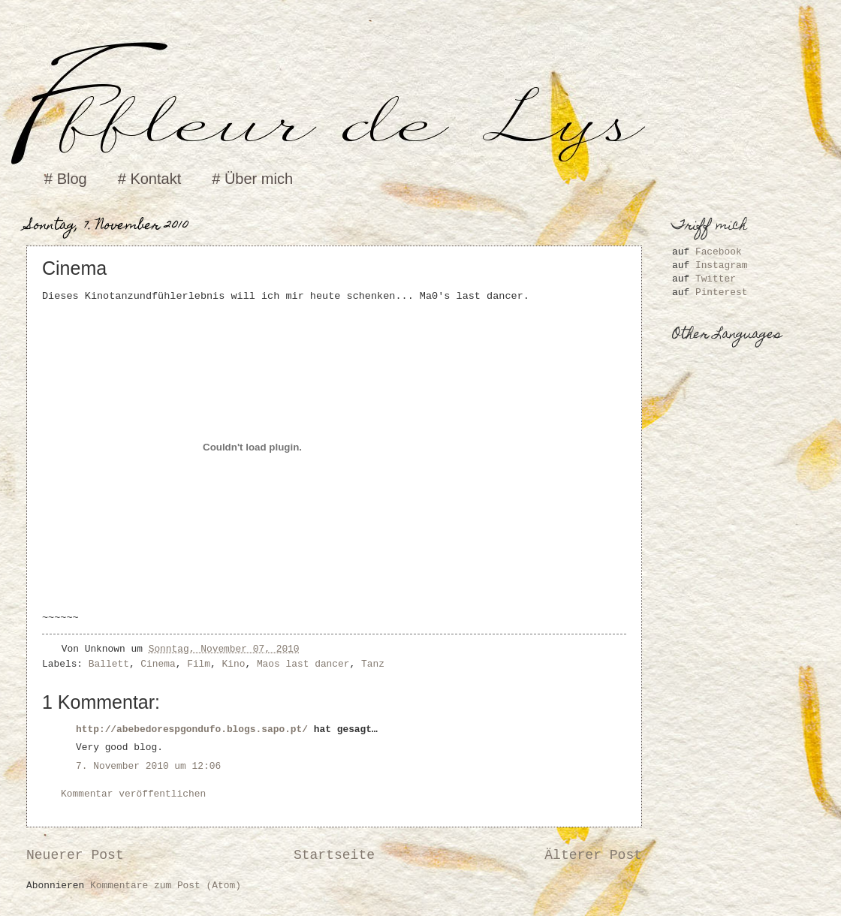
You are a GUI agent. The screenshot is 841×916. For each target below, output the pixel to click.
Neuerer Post (75, 855)
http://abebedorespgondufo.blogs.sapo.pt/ (192, 729)
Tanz (372, 664)
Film (198, 664)
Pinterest (721, 292)
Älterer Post (593, 855)
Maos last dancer (303, 664)
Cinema (157, 664)
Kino (234, 664)
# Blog (65, 178)
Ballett (109, 664)
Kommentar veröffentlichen (133, 794)
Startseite (334, 855)
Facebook (718, 252)
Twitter (715, 279)
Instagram (721, 265)
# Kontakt (150, 178)
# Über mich (252, 178)
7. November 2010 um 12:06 (148, 766)
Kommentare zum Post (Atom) (165, 885)
